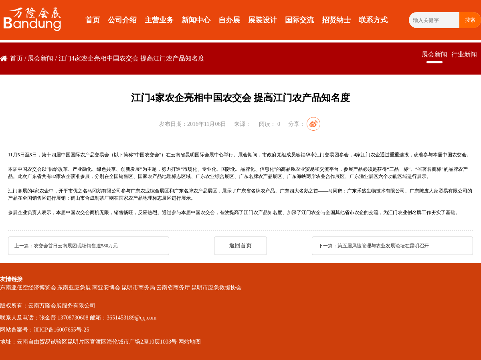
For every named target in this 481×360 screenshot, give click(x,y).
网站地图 (189, 342)
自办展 (229, 20)
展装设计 (262, 20)
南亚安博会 (106, 288)
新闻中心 (196, 20)
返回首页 (240, 246)
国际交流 (299, 20)
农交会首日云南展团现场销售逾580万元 (76, 246)
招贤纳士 (336, 20)
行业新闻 (464, 54)
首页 (92, 20)
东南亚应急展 (74, 288)
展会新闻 (40, 58)
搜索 (470, 20)
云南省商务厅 (173, 288)
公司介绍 (122, 20)
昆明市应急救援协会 (216, 288)
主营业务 (159, 20)
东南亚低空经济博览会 (28, 288)
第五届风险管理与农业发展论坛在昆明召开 (383, 246)
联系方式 (373, 20)
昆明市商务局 (138, 288)
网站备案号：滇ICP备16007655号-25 (44, 330)
